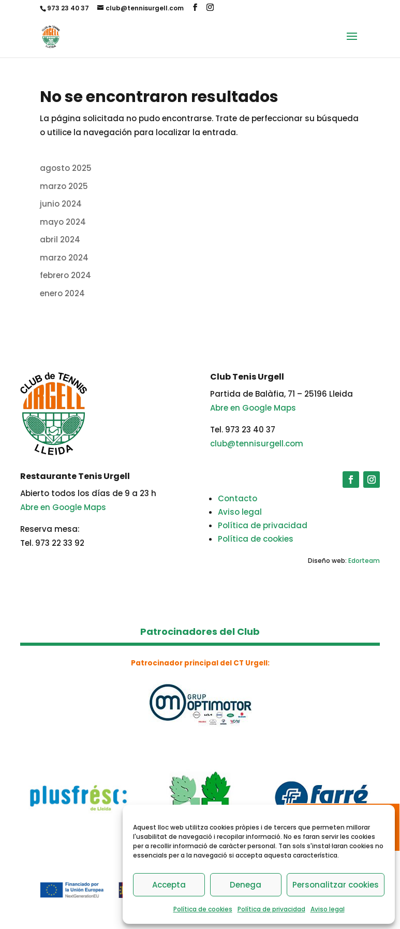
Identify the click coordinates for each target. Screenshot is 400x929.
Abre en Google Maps (253, 407)
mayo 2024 (63, 221)
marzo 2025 (64, 186)
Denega (245, 884)
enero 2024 (62, 293)
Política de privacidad (271, 909)
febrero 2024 (65, 275)
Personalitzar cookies (335, 884)
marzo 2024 (64, 257)
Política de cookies (202, 909)
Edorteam (364, 560)
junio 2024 (61, 203)
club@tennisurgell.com (256, 443)
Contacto (237, 498)
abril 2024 (60, 239)
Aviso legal (327, 909)
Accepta (169, 884)
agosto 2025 (66, 168)
